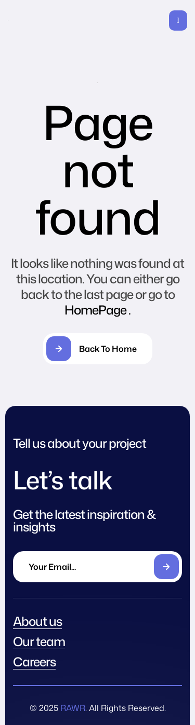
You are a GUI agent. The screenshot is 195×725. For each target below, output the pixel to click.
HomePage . (97, 310)
